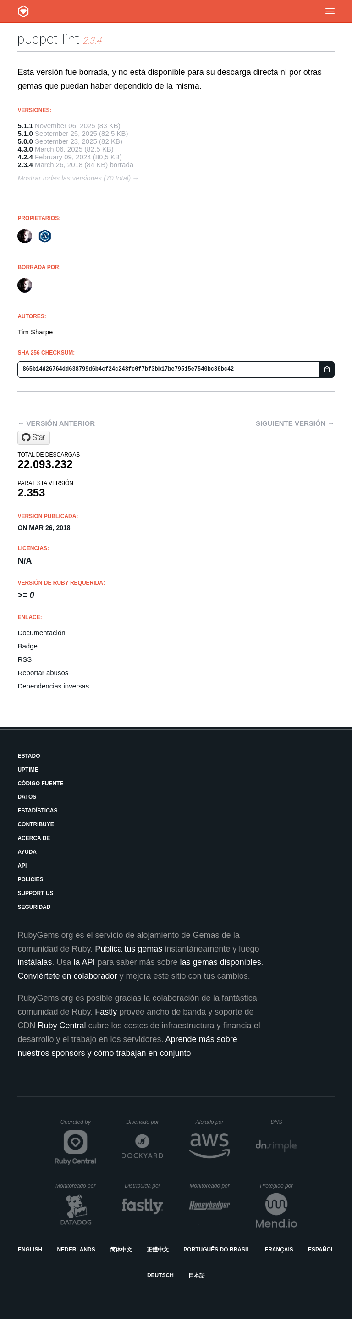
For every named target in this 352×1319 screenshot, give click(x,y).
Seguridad (33, 907)
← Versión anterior (56, 423)
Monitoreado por (75, 1186)
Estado (28, 756)
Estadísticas (37, 810)
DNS (284, 1122)
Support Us (35, 893)
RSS (24, 659)
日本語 (196, 1275)
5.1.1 (25, 126)
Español (321, 1249)
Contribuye (35, 824)
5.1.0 (25, 133)
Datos (26, 797)
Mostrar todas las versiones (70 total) (74, 178)
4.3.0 (25, 149)
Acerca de (33, 838)
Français (279, 1249)
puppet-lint (48, 39)
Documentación (41, 633)
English (30, 1249)
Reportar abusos (42, 672)
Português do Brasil (216, 1249)
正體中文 (158, 1249)
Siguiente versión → (295, 423)
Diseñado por (144, 1122)
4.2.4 (25, 157)
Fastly (106, 1011)
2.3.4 (25, 165)
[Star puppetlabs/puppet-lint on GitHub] (33, 438)
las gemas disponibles (220, 962)
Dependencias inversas (53, 686)
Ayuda (27, 852)
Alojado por (213, 1122)
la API (84, 962)
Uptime (27, 770)
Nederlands (76, 1249)
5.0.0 (25, 141)
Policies (30, 879)
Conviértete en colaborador (67, 976)
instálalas (34, 962)
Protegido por (278, 1186)
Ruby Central (62, 1025)
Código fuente (40, 783)
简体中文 (121, 1249)
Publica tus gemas (128, 948)
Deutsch (160, 1275)
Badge (27, 646)
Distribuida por (144, 1186)
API (22, 865)
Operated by (78, 1125)
